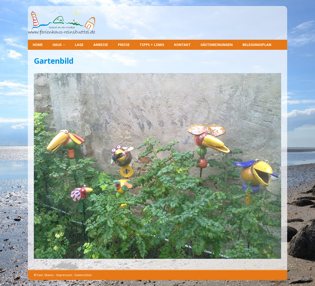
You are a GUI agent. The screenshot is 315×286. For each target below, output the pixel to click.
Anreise (100, 44)
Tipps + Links (151, 44)
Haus (57, 44)
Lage (79, 44)
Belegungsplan (256, 44)
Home (38, 44)
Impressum (64, 275)
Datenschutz (83, 275)
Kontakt (182, 44)
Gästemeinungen (216, 44)
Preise (124, 44)
